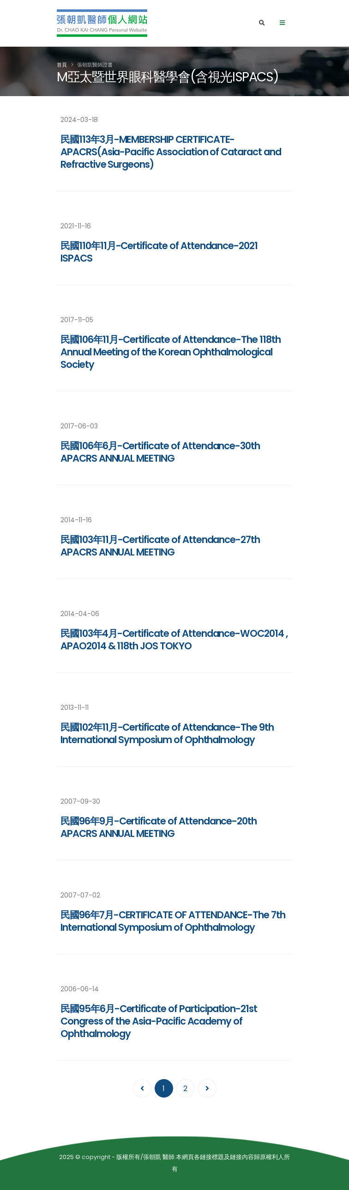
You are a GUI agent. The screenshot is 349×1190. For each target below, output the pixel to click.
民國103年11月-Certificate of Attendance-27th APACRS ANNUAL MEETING (160, 546)
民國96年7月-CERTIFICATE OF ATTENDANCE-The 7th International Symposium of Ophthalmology (172, 921)
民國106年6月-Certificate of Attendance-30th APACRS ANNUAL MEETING (160, 452)
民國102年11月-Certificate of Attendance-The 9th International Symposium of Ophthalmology (167, 733)
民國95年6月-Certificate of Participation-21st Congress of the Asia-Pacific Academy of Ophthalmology (158, 1021)
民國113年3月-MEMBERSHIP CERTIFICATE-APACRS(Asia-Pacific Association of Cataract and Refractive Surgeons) (170, 152)
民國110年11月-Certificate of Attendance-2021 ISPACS (159, 252)
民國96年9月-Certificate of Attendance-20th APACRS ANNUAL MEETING (158, 827)
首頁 (62, 64)
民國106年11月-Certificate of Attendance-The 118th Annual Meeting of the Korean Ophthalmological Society (170, 352)
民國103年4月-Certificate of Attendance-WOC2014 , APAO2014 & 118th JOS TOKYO (174, 640)
